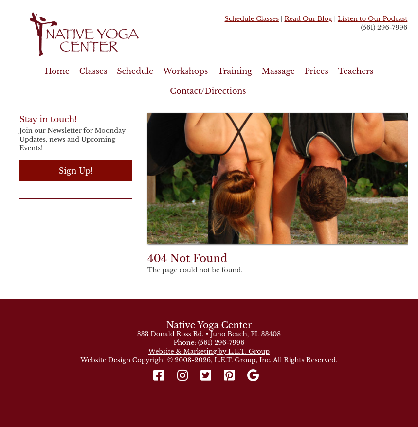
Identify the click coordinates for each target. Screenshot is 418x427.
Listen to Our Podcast (372, 19)
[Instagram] (182, 376)
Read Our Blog (308, 19)
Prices (316, 71)
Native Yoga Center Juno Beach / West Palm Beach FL (105, 34)
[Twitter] (206, 376)
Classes (93, 71)
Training (235, 71)
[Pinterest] (229, 376)
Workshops (185, 71)
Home (57, 71)
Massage (278, 71)
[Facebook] (161, 376)
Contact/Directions (208, 91)
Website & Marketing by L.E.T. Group (209, 351)
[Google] (253, 376)
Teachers (355, 71)
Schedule (135, 71)
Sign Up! (76, 171)
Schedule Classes (252, 19)
